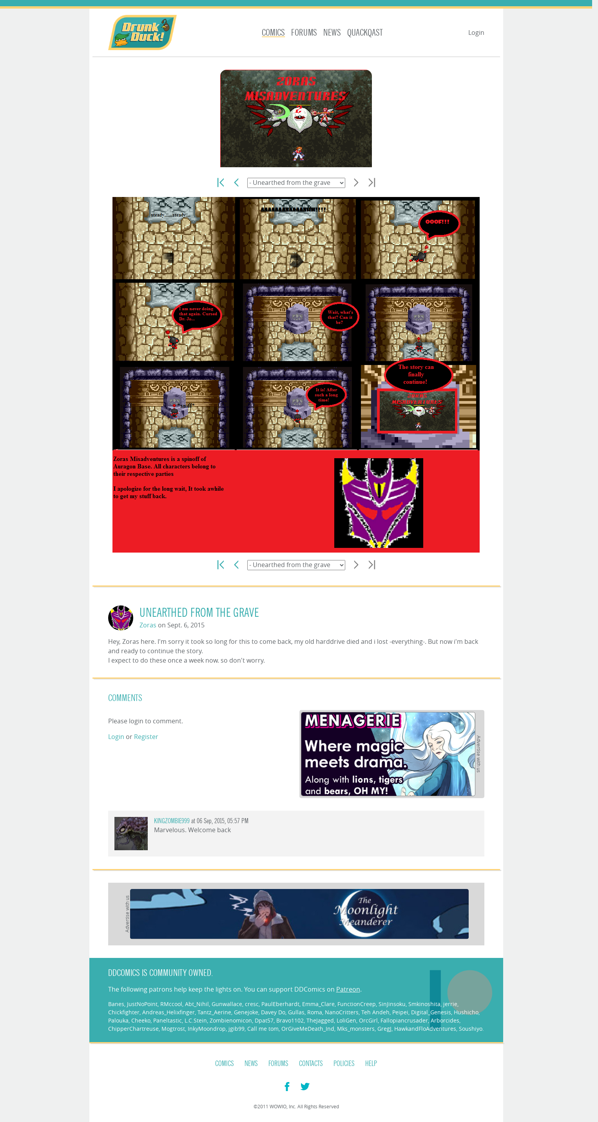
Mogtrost (173, 1028)
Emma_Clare (318, 1004)
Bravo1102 (290, 1020)
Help (371, 1063)
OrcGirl (368, 1020)
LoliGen (346, 1020)
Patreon (348, 989)
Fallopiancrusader (404, 1020)
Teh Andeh (375, 1012)
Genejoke (246, 1012)
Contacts (311, 1063)
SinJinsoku (392, 1004)
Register (146, 736)
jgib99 (236, 1028)
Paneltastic (167, 1020)
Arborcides (445, 1020)
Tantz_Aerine (214, 1012)
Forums (304, 32)
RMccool (171, 1004)
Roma (314, 1012)
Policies (344, 1063)
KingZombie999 (172, 821)
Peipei (400, 1012)
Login (476, 32)
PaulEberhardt (280, 1004)
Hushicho (466, 1012)
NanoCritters (342, 1012)
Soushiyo (470, 1028)
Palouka (118, 1020)
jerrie (450, 1004)
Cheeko (140, 1020)
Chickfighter (124, 1012)
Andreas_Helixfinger (168, 1012)
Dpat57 (264, 1020)
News (332, 32)
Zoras (148, 625)
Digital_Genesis (431, 1012)
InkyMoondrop (207, 1028)
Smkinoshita (424, 1004)
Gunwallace (227, 1004)
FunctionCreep (356, 1004)
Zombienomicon (231, 1020)
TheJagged (320, 1020)
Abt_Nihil (197, 1004)
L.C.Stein (196, 1020)
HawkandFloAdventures (425, 1028)
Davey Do (273, 1012)
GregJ (384, 1028)
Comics (273, 32)
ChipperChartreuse (133, 1028)
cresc (252, 1004)
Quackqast (365, 32)
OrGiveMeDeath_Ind (307, 1028)
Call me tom (263, 1028)
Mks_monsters (356, 1028)
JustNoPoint (142, 1004)
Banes (116, 1004)
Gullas (296, 1012)
